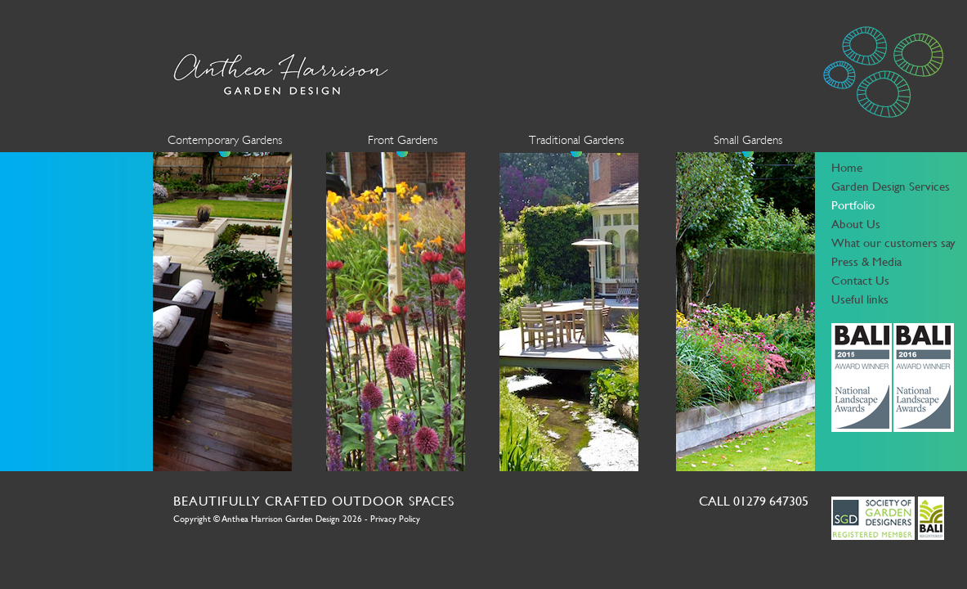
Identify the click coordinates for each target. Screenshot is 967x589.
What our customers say (893, 243)
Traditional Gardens (576, 140)
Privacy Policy (395, 519)
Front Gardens (402, 140)
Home (846, 167)
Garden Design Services (890, 186)
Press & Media (866, 261)
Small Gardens (748, 140)
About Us (855, 224)
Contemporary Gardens (225, 140)
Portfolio (853, 205)
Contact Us (860, 280)
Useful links (860, 299)
